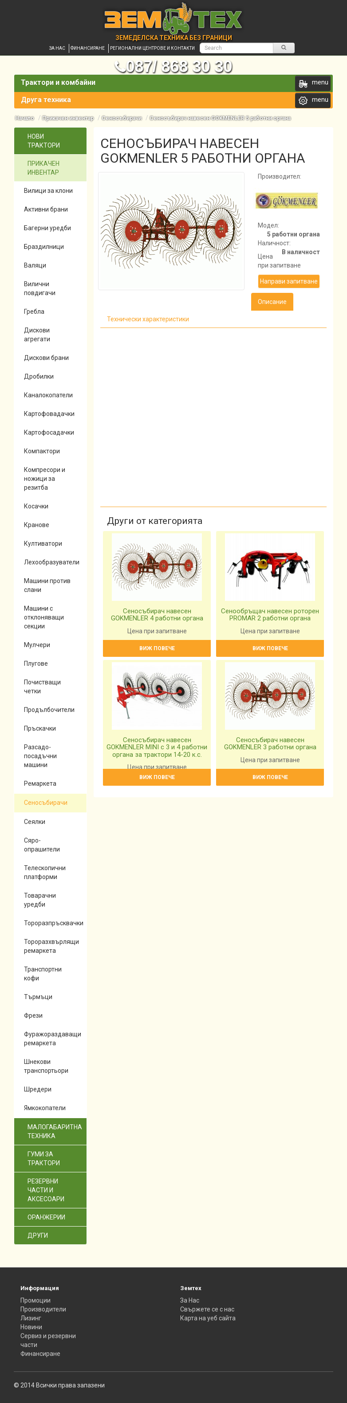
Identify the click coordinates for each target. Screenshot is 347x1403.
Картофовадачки (49, 413)
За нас (57, 48)
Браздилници (44, 246)
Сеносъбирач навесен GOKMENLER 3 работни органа (270, 743)
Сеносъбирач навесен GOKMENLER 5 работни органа (220, 118)
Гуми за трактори (44, 1159)
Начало (24, 118)
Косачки (36, 506)
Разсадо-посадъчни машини (40, 755)
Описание (272, 301)
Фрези (33, 1015)
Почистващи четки (42, 687)
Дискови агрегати (37, 335)
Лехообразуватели (51, 562)
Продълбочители (49, 709)
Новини (31, 1327)
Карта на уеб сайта (208, 1318)
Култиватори (43, 543)
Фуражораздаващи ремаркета (52, 1039)
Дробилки (39, 376)
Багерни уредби (47, 228)
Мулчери (37, 644)
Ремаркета (40, 783)
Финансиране (88, 48)
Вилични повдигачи (39, 288)
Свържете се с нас (207, 1309)
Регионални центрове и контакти (152, 48)
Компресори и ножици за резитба (44, 478)
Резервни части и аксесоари (46, 1190)
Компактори (42, 451)
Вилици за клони (48, 190)
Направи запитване (289, 281)
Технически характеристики (148, 319)
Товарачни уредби (40, 900)
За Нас (189, 1300)
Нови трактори (44, 141)
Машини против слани (47, 585)
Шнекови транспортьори (46, 1066)
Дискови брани (46, 357)
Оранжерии (46, 1217)
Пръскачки (40, 728)
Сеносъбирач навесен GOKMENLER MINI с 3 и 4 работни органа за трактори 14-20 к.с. (156, 747)
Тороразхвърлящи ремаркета (51, 946)
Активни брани (46, 209)
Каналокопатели (48, 395)
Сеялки (34, 821)
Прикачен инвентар (68, 118)
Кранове (36, 524)
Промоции (35, 1300)
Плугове (36, 663)
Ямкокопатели (45, 1107)
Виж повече (157, 648)
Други (38, 1235)
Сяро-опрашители (42, 845)
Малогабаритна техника (55, 1131)
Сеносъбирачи (122, 118)
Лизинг (30, 1318)
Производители (43, 1309)
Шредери (37, 1089)
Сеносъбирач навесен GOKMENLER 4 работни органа (157, 615)
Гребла (34, 311)
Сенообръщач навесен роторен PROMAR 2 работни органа (270, 615)
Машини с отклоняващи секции (44, 617)
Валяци (35, 265)
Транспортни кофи (43, 974)
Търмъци (38, 996)
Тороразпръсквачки (53, 923)
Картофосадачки (49, 432)
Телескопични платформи (45, 872)
